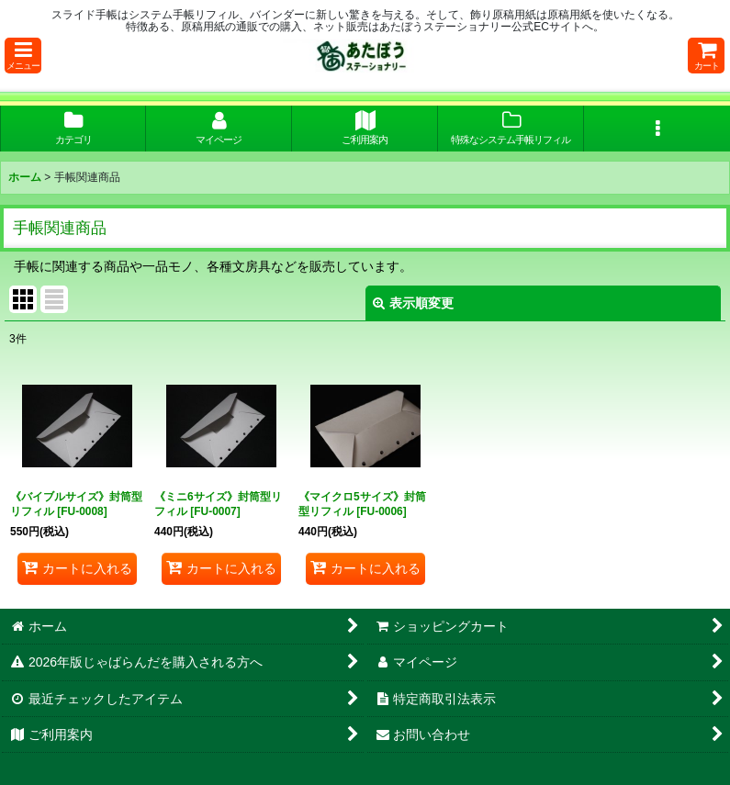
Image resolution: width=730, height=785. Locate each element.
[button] (23, 55)
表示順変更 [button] (413, 303)
